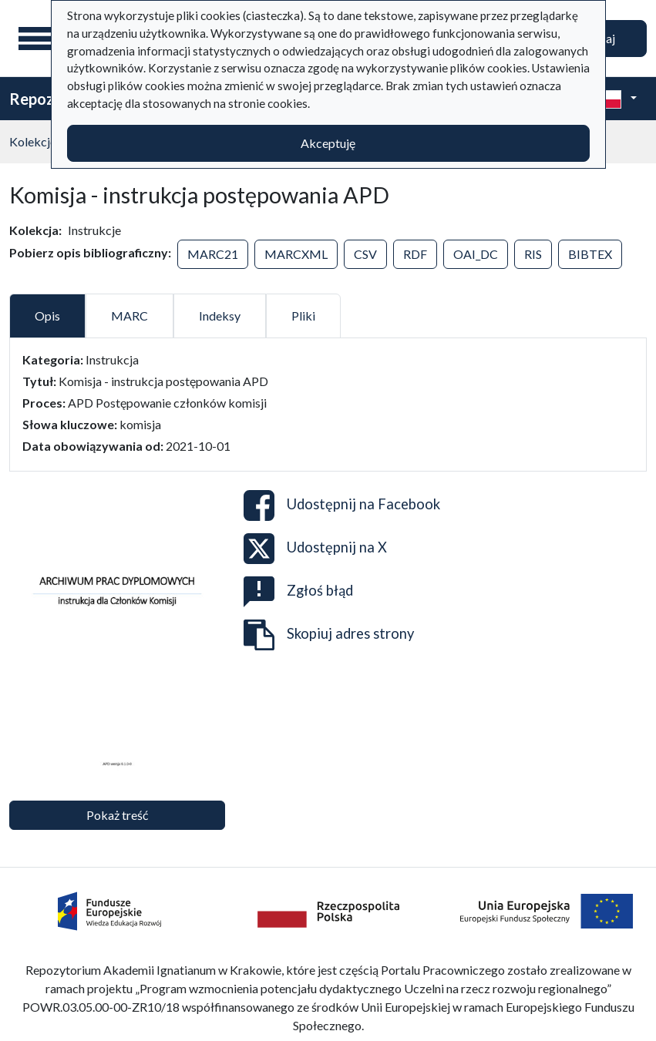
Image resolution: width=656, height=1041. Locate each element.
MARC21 (212, 254)
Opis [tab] (47, 315)
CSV (365, 254)
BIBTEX (590, 254)
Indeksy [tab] (220, 315)
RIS (533, 254)
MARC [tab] (129, 315)
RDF (415, 254)
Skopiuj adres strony (329, 635)
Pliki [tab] (303, 315)
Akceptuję (328, 143)
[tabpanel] (328, 403)
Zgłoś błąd (298, 591)
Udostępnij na (342, 505)
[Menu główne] (37, 38)
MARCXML (296, 254)
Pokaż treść (117, 815)
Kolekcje (32, 141)
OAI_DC (475, 254)
